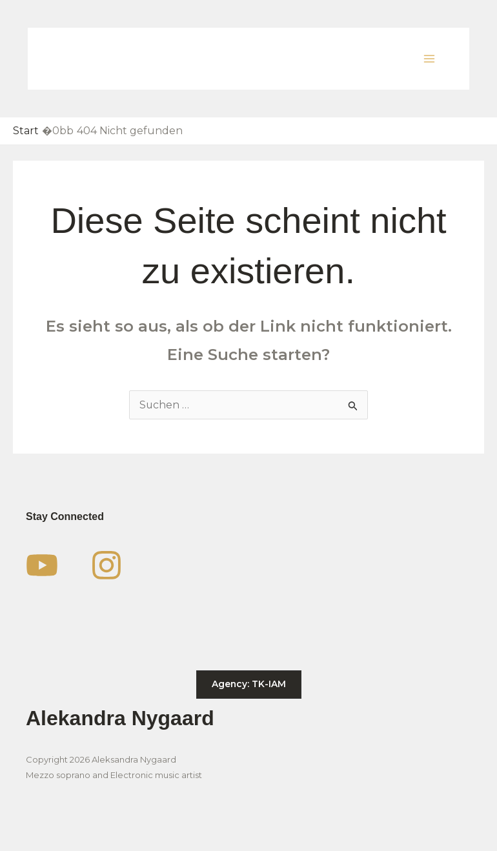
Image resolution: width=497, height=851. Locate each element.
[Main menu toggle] (429, 59)
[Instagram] (106, 565)
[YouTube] (42, 565)
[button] (248, 684)
